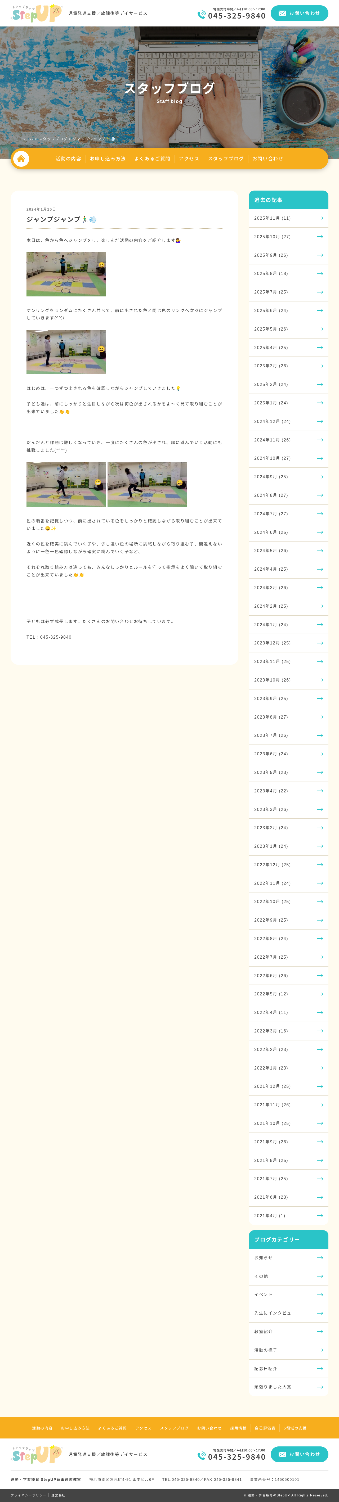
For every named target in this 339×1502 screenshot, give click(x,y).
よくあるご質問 (152, 158)
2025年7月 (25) (271, 292)
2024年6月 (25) (271, 532)
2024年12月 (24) (272, 421)
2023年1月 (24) (271, 846)
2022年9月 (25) (271, 920)
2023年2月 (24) (271, 828)
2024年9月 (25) (271, 477)
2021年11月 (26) (272, 1105)
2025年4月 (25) (271, 347)
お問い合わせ (304, 13)
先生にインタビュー (275, 1313)
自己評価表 (265, 1428)
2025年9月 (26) (271, 255)
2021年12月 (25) (272, 1086)
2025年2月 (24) (271, 384)
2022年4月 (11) (271, 1012)
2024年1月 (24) (271, 625)
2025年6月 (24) (271, 310)
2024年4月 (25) (271, 569)
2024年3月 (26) (271, 587)
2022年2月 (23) (271, 1049)
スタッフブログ (226, 158)
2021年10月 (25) (272, 1123)
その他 (261, 1276)
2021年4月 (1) (270, 1216)
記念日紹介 (266, 1369)
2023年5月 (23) (271, 772)
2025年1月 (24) (271, 403)
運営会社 (58, 1495)
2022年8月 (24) (271, 938)
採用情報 (238, 1428)
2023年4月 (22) (271, 791)
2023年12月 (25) (272, 643)
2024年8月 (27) (271, 495)
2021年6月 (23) (271, 1197)
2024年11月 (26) (272, 440)
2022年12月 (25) (272, 865)
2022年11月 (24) (272, 883)
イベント (263, 1294)
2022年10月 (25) (272, 901)
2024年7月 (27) (271, 514)
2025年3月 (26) (271, 366)
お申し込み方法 (108, 158)
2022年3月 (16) (271, 1031)
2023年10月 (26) (272, 680)
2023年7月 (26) (271, 735)
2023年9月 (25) (271, 698)
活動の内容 (69, 158)
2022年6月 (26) (271, 975)
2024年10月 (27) (272, 458)
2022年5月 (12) (271, 994)
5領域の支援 (295, 1428)
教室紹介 (263, 1331)
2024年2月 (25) (271, 606)
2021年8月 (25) (271, 1160)
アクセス (189, 158)
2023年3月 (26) (271, 809)
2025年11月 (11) (272, 218)
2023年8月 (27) (271, 717)
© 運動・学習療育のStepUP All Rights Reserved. (286, 1495)
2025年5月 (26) (271, 329)
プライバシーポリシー (29, 1495)
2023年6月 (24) (271, 754)
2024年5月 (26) (271, 550)
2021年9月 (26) (271, 1142)
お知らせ (263, 1258)
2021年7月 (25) (271, 1178)
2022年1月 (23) (271, 1068)
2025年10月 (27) (272, 237)
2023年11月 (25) (272, 661)
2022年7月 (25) (271, 957)
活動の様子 (266, 1350)
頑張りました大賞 (273, 1387)
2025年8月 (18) (271, 273)
